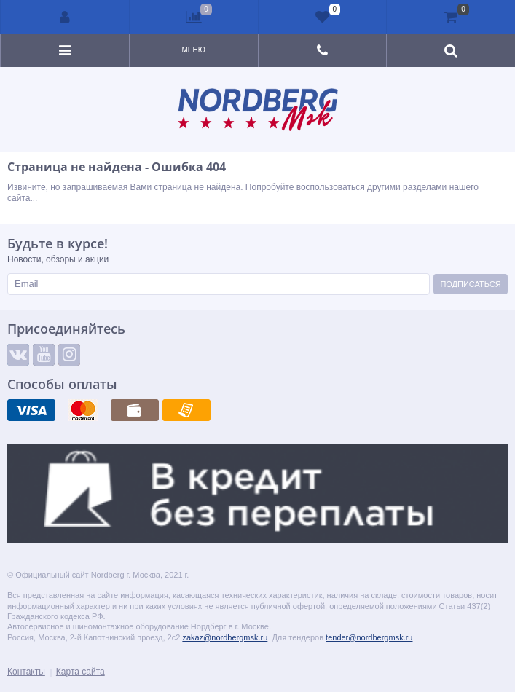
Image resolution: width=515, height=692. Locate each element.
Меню (193, 50)
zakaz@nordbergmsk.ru (224, 637)
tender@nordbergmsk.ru (369, 637)
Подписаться (470, 284)
